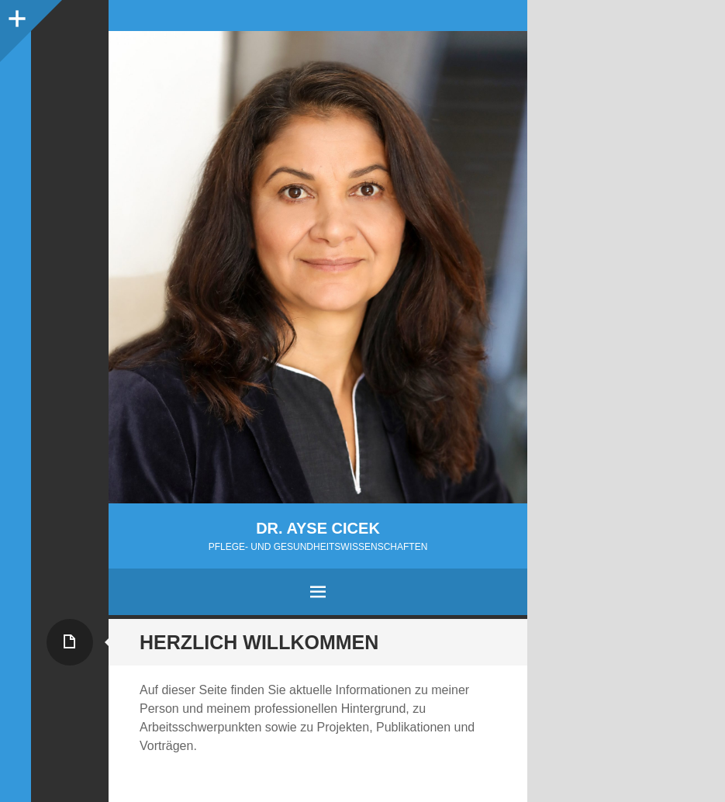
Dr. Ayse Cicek (318, 528)
